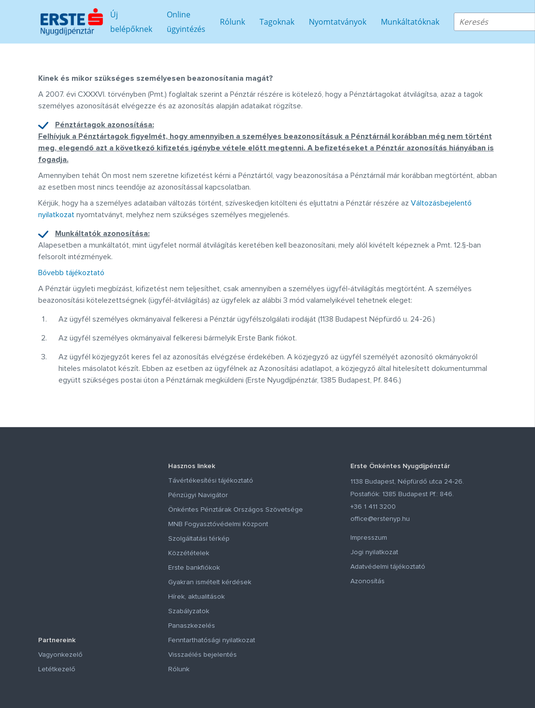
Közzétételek (188, 553)
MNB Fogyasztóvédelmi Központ (218, 524)
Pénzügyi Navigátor (198, 495)
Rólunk (232, 21)
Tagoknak (277, 21)
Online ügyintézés (186, 21)
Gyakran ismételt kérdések (209, 582)
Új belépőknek (131, 21)
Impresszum (368, 537)
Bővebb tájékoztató (71, 273)
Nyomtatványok (337, 21)
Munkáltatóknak (410, 21)
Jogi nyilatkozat (374, 552)
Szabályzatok (188, 611)
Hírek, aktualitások (196, 596)
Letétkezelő (56, 669)
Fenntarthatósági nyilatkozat (211, 640)
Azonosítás (367, 581)
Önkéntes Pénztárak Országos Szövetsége (235, 509)
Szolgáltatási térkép (199, 538)
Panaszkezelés (191, 625)
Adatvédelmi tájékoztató (387, 566)
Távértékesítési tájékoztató (210, 480)
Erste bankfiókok (194, 567)
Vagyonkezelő (60, 654)
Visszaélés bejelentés (202, 654)
